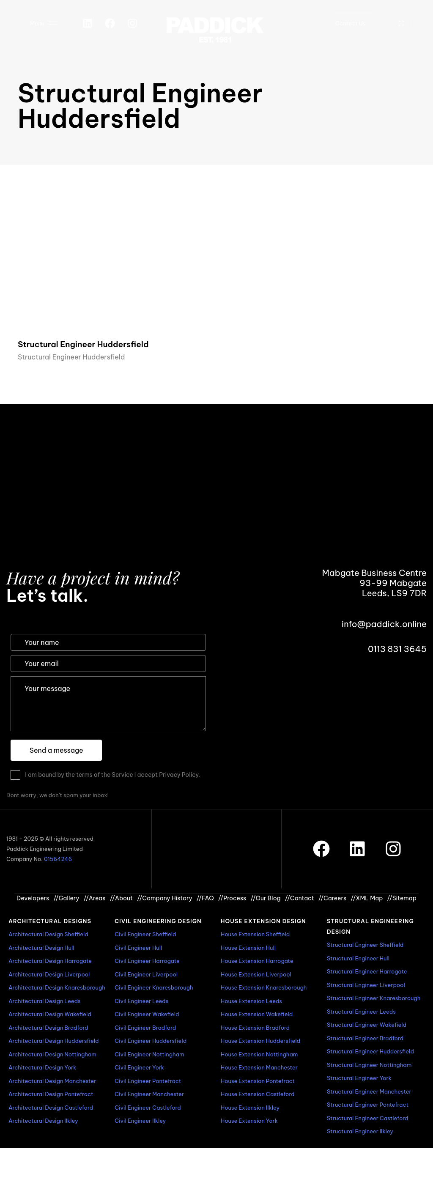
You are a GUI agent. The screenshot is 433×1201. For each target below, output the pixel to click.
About (121, 898)
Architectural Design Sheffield (48, 934)
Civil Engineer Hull (138, 947)
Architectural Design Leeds (44, 1001)
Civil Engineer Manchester (149, 1094)
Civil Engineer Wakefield (147, 1014)
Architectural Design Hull (41, 947)
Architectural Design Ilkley (43, 1120)
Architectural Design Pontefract (50, 1094)
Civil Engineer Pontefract (148, 1081)
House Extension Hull (248, 947)
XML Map (367, 898)
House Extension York (249, 1120)
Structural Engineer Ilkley (360, 1131)
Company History (164, 898)
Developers (32, 898)
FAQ (205, 898)
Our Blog (265, 898)
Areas (95, 898)
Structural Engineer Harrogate (367, 971)
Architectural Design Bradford (48, 1027)
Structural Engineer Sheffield (365, 944)
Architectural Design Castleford (50, 1107)
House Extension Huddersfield (260, 1040)
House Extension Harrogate (257, 960)
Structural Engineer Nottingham (369, 1064)
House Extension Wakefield (257, 1014)
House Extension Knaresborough (264, 987)
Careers (332, 898)
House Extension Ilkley (250, 1107)
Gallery (66, 898)
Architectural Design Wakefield (49, 1014)
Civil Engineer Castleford (148, 1107)
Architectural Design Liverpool (49, 974)
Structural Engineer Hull (358, 958)
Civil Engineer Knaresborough (154, 987)
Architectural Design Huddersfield (53, 1040)
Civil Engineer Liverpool (146, 974)
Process (232, 898)
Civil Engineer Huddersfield (150, 1040)
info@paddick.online (384, 624)
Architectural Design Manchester (52, 1081)
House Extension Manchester (259, 1067)
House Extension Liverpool (256, 974)
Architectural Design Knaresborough (56, 987)
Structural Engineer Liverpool (366, 985)
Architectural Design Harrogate (50, 960)
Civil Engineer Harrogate (147, 960)
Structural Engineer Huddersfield (71, 357)
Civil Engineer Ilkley (140, 1120)
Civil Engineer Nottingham (149, 1054)
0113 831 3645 (397, 649)
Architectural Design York (42, 1067)
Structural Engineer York (359, 1078)
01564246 (58, 859)
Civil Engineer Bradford (145, 1027)
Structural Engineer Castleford (367, 1118)
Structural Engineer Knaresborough (373, 998)
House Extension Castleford (257, 1094)
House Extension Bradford (255, 1027)
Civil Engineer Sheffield (145, 934)
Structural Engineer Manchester (369, 1091)
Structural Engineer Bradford (365, 1038)
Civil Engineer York (139, 1067)
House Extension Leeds (251, 1001)
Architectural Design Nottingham (52, 1054)
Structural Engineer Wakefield (366, 1024)
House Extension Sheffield (255, 934)
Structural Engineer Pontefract (367, 1104)
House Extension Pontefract (258, 1081)
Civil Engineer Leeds (141, 1001)
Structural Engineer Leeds (361, 1011)
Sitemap (402, 898)
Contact (299, 898)
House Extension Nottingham (259, 1054)
